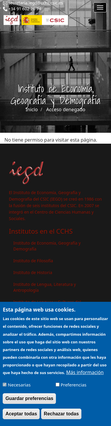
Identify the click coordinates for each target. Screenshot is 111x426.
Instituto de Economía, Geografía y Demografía (47, 246)
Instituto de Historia (32, 272)
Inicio (32, 109)
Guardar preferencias (29, 399)
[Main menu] (100, 7)
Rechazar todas (61, 414)
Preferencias (73, 386)
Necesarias (19, 386)
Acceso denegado (65, 109)
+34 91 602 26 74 (24, 9)
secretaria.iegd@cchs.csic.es (35, 3)
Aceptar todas (21, 414)
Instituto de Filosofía (33, 260)
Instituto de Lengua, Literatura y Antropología (44, 287)
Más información (85, 373)
